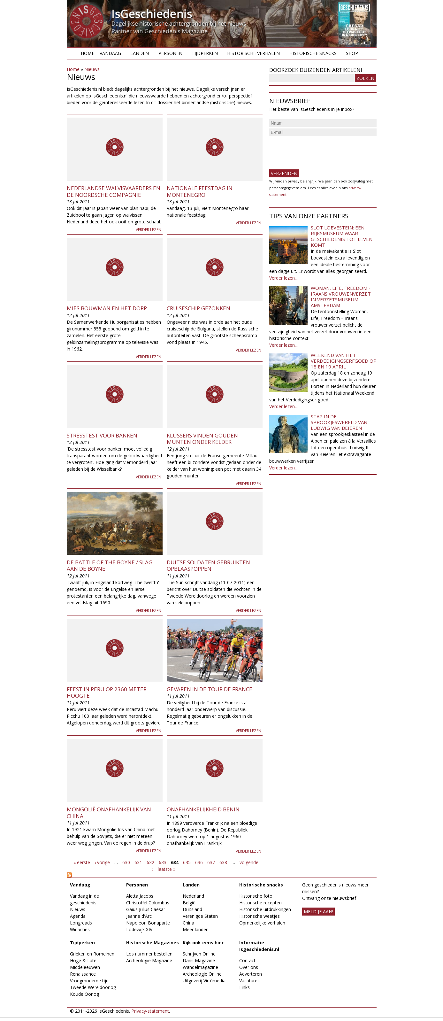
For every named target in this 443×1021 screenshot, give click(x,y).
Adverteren (250, 974)
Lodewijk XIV (139, 929)
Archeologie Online (202, 974)
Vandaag (110, 53)
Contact (247, 960)
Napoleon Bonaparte (148, 923)
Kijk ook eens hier (203, 943)
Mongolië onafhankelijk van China (109, 812)
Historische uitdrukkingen (265, 909)
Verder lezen (148, 229)
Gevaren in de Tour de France (209, 689)
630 (126, 862)
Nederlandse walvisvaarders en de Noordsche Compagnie (113, 191)
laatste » (166, 869)
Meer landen (196, 929)
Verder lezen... (283, 278)
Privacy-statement (150, 1011)
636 (199, 862)
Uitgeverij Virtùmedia (204, 981)
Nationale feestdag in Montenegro (200, 191)
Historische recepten (260, 903)
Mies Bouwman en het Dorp (107, 308)
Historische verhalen (253, 53)
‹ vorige (102, 862)
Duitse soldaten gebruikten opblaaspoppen (208, 565)
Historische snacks (313, 53)
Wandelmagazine (200, 967)
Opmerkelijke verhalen (262, 923)
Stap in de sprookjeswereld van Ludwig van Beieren (339, 422)
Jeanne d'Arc (139, 916)
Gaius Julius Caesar (145, 909)
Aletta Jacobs (139, 896)
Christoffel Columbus (147, 903)
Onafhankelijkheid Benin (203, 809)
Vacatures (249, 981)
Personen (170, 53)
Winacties (80, 929)
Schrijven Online (199, 954)
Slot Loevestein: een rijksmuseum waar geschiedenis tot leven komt (341, 236)
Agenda (78, 916)
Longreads (81, 923)
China (188, 923)
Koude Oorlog (84, 994)
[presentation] (317, 150)
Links (244, 987)
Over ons (248, 967)
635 (187, 862)
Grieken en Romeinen (92, 954)
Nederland (193, 896)
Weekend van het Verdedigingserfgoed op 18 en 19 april (344, 361)
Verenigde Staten (200, 916)
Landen (139, 53)
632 (150, 862)
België (189, 903)
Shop (352, 53)
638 (223, 862)
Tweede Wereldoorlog (93, 987)
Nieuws (92, 69)
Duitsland (192, 909)
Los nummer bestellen (149, 954)
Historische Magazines (152, 943)
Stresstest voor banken (102, 435)
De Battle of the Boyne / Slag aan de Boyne (109, 565)
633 (162, 862)
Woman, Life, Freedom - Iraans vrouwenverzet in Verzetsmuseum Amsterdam (341, 296)
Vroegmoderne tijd (89, 981)
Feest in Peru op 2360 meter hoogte (107, 692)
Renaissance (83, 974)
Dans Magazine (199, 960)
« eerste (81, 862)
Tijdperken (205, 53)
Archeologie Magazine (149, 960)
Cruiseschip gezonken (198, 308)
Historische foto (255, 896)
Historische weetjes (259, 916)
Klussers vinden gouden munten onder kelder (202, 438)
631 (138, 862)
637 (211, 862)
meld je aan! (318, 912)
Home (87, 53)
